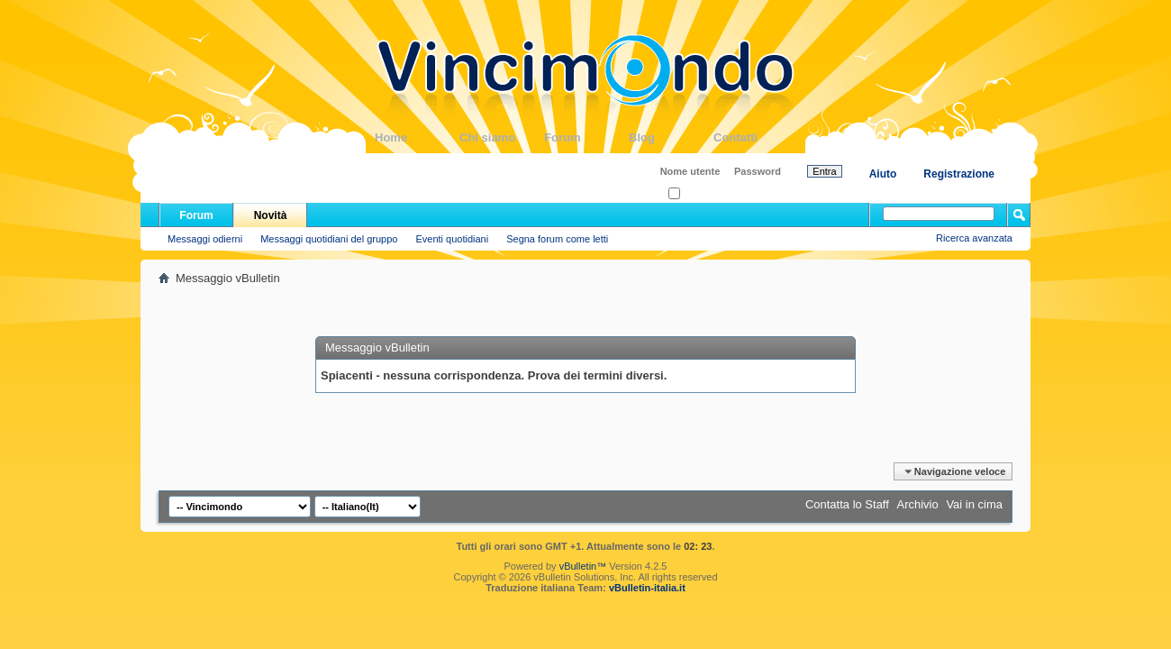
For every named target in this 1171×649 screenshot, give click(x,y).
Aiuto (883, 174)
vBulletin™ (583, 566)
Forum (586, 137)
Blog (671, 137)
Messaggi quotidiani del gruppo (328, 238)
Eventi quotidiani (451, 238)
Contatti (755, 137)
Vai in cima (974, 504)
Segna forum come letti (557, 238)
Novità (270, 215)
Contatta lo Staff (847, 504)
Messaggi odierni (205, 238)
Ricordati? (695, 194)
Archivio (918, 504)
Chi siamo (501, 137)
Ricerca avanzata (974, 238)
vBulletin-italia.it (647, 587)
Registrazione (958, 174)
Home (417, 137)
